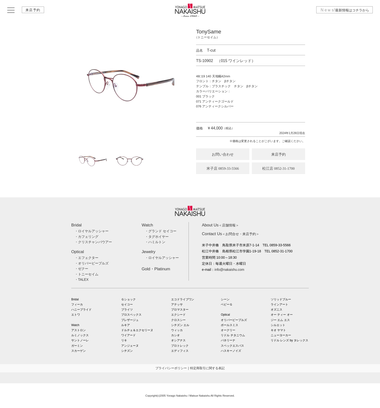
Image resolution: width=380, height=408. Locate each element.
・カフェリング (86, 237)
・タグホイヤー (157, 237)
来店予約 (33, 10)
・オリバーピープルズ (92, 263)
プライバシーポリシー (171, 368)
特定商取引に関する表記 (207, 368)
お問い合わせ (223, 154)
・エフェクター (86, 258)
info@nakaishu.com (229, 270)
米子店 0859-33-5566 (222, 168)
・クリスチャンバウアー (93, 242)
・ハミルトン (155, 242)
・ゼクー (81, 269)
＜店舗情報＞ (220, 225)
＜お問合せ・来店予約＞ (230, 234)
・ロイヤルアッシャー (92, 231)
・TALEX (81, 279)
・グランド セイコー (160, 231)
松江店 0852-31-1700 (278, 168)
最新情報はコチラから (344, 10)
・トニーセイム (86, 274)
